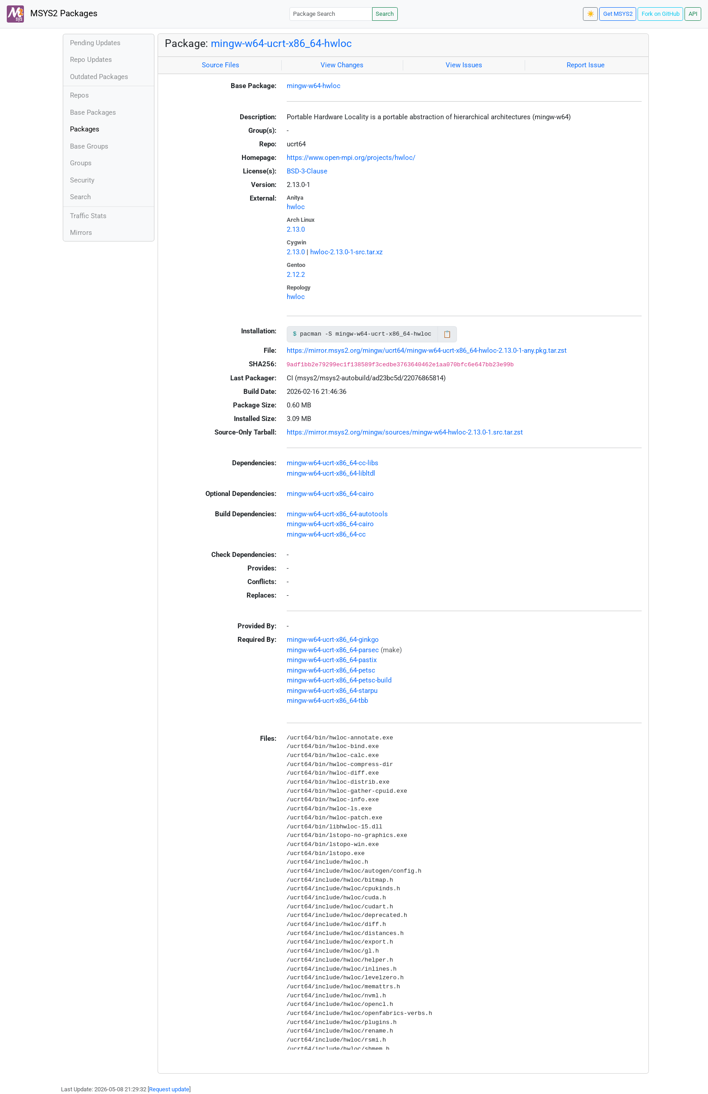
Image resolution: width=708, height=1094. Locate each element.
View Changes (342, 65)
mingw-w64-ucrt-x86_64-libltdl (331, 473)
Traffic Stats (88, 216)
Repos (79, 95)
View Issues (464, 65)
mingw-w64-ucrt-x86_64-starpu (332, 691)
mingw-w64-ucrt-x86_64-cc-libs (332, 463)
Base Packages (93, 112)
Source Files (220, 65)
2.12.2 (296, 275)
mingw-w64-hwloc (313, 86)
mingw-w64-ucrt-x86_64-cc (326, 534)
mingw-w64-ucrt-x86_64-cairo (330, 494)
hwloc (296, 207)
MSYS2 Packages (52, 14)
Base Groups (89, 146)
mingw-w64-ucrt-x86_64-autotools (337, 514)
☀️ (590, 13)
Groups (81, 163)
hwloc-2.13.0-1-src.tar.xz (346, 252)
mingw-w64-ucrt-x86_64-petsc (331, 670)
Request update (169, 1089)
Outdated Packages (99, 77)
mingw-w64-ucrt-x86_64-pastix (332, 660)
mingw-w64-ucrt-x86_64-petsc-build (339, 680)
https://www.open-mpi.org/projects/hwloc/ (351, 158)
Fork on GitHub (661, 13)
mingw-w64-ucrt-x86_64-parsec (333, 650)
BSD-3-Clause (307, 171)
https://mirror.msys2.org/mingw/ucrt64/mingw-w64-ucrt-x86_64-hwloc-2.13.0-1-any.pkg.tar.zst (427, 350)
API (693, 13)
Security (82, 180)
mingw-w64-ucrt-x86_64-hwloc (281, 43)
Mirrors (81, 233)
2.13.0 (296, 229)
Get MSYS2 (618, 13)
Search (385, 13)
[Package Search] (331, 13)
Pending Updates (95, 43)
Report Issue (586, 65)
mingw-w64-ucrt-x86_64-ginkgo (333, 640)
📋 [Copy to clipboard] (447, 334)
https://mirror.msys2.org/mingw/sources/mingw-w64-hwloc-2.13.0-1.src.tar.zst (405, 432)
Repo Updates (91, 60)
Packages (84, 129)
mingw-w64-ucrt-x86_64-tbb (327, 701)
